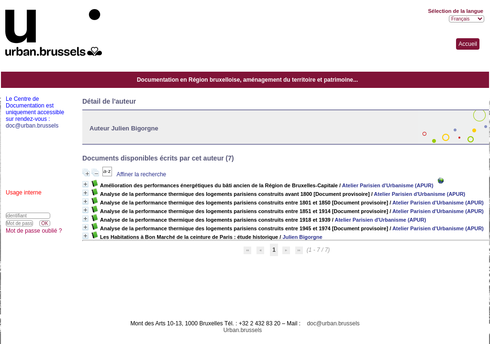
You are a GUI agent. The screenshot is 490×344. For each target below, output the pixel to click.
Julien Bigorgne (302, 237)
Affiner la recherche (141, 174)
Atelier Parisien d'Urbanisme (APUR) (388, 185)
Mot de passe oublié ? (34, 230)
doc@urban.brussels (333, 323)
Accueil (467, 44)
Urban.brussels (242, 330)
